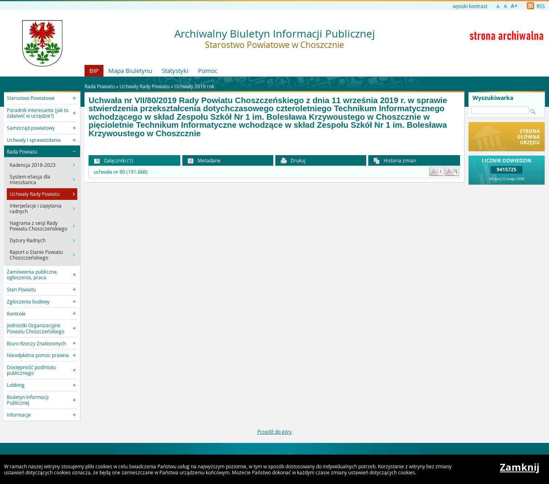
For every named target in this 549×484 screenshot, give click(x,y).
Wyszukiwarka (493, 98)
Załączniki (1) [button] (113, 160)
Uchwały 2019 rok (194, 86)
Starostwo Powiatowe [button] (31, 98)
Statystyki (175, 70)
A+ (514, 6)
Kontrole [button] (16, 313)
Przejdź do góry (274, 431)
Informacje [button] (19, 414)
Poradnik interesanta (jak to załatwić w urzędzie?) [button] (37, 113)
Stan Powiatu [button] (21, 289)
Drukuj (293, 160)
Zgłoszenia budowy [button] (28, 301)
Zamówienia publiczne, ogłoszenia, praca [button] (32, 274)
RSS (536, 6)
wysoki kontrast (470, 6)
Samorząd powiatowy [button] (31, 128)
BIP (94, 70)
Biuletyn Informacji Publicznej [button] (28, 400)
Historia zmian (395, 160)
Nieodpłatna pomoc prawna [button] (38, 355)
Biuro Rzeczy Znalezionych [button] (36, 343)
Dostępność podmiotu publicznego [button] (31, 370)
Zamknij (519, 467)
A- (498, 6)
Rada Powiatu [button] (22, 151)
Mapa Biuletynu (130, 70)
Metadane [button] (204, 160)
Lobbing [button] (16, 385)
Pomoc (207, 70)
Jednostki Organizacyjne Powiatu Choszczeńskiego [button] (35, 328)
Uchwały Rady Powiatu (144, 86)
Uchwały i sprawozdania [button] (34, 140)
